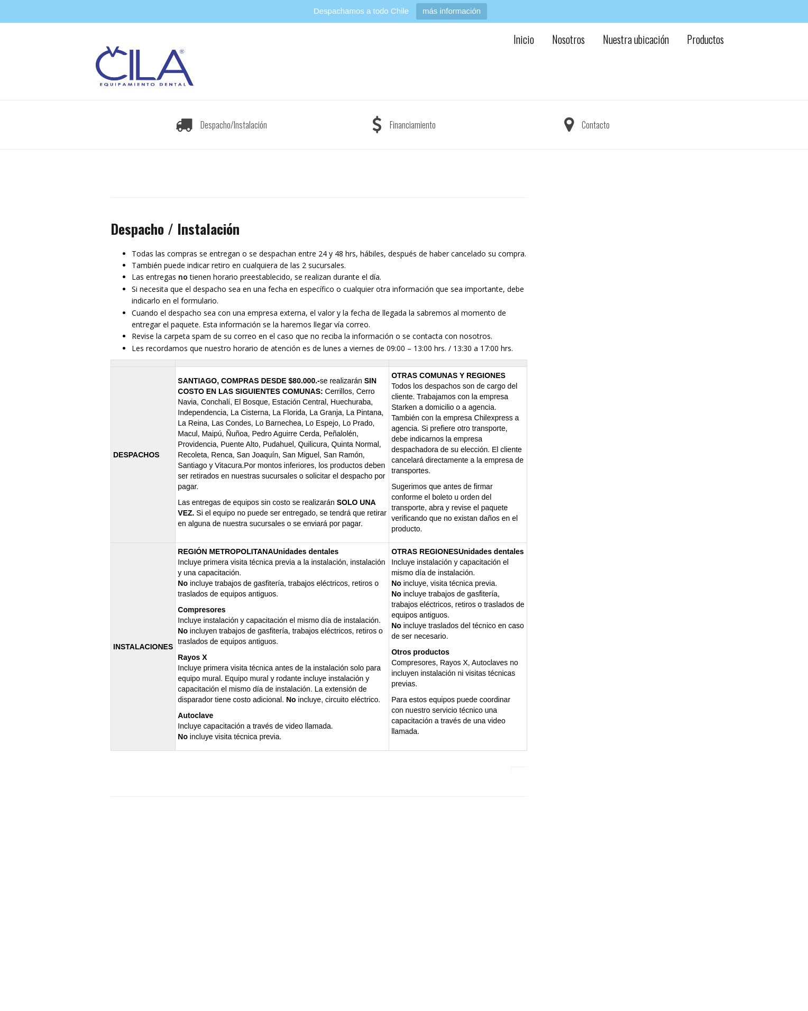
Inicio (523, 39)
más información (452, 10)
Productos (705, 39)
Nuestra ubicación (636, 39)
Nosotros (568, 39)
